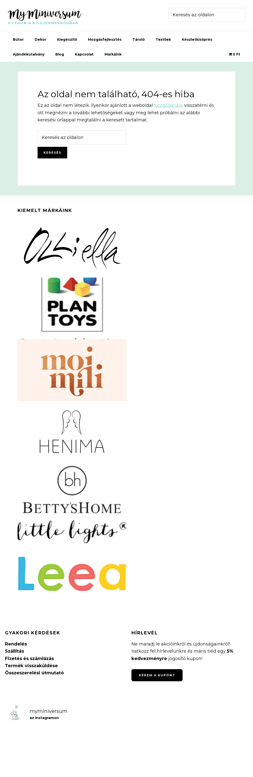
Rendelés (16, 644)
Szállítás (14, 651)
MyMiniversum (44, 13)
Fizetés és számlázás (29, 658)
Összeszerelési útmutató (34, 673)
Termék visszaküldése (31, 665)
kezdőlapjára (168, 105)
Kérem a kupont (157, 675)
